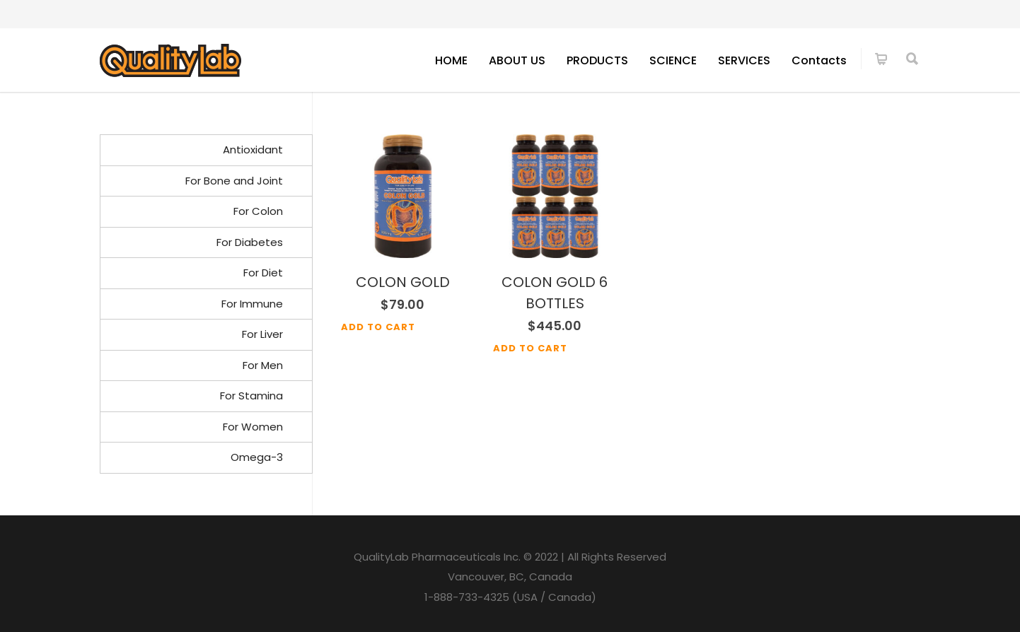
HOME (451, 60)
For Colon (258, 211)
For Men (263, 365)
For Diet (263, 272)
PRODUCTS (597, 60)
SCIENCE (673, 60)
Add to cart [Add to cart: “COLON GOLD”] (378, 327)
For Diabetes (249, 242)
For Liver (262, 334)
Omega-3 (257, 457)
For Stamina (251, 395)
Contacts (819, 60)
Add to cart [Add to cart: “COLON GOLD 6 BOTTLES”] (530, 348)
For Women (253, 426)
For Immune (252, 303)
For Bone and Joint (234, 180)
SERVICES (744, 60)
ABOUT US (517, 60)
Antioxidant (253, 149)
